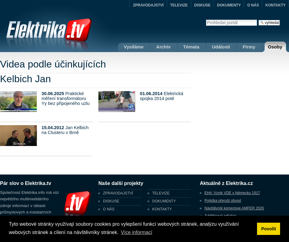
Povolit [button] (268, 228)
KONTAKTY (275, 5)
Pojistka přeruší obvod (222, 200)
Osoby (275, 46)
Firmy (249, 46)
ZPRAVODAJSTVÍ (148, 5)
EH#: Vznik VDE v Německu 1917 (232, 193)
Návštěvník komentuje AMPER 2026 (234, 208)
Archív (163, 46)
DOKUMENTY (229, 5)
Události (221, 46)
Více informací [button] (136, 232)
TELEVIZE (179, 5)
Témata (191, 46)
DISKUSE (202, 5)
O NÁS (253, 5)
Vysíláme (134, 46)
